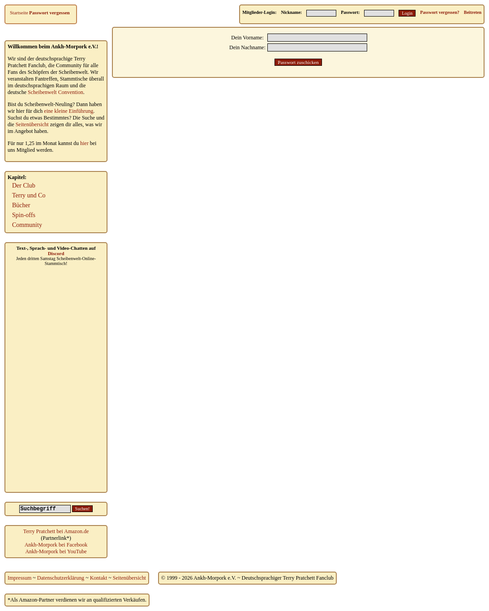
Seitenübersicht (32, 124)
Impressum (19, 578)
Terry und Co (28, 195)
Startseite (19, 12)
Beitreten (472, 12)
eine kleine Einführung (68, 111)
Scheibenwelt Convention (55, 92)
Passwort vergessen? (439, 12)
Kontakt (98, 578)
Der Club (23, 185)
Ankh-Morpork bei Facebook (56, 545)
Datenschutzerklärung (60, 578)
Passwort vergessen (49, 12)
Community (27, 225)
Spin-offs (23, 215)
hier (84, 143)
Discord (56, 253)
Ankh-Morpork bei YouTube (55, 551)
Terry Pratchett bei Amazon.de (56, 531)
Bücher (21, 205)
